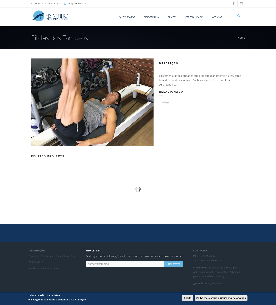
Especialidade (194, 17)
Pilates (172, 17)
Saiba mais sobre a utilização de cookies (221, 298)
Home (241, 37)
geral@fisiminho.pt (76, 3)
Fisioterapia (151, 17)
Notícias (216, 17)
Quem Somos (127, 17)
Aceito (188, 298)
